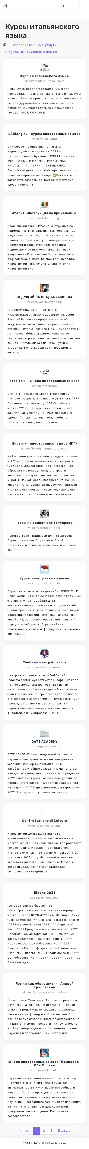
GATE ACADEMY (45, 742)
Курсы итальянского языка (44, 76)
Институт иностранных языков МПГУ (44, 443)
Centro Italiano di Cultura (44, 821)
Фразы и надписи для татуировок (45, 523)
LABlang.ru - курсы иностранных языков (44, 134)
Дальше (64, 1131)
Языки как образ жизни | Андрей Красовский (45, 985)
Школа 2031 (44, 893)
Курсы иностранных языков (44, 578)
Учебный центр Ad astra (44, 662)
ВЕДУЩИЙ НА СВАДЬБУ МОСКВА (45, 297)
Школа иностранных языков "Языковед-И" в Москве (44, 1063)
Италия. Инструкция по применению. (44, 213)
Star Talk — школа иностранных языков (44, 381)
